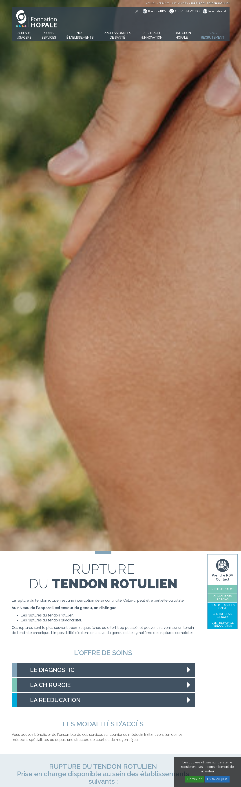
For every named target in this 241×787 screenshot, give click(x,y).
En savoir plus (217, 779)
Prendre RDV (157, 11)
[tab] (103, 670)
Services (164, 3)
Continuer (194, 779)
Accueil (151, 3)
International (217, 11)
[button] (24, 35)
